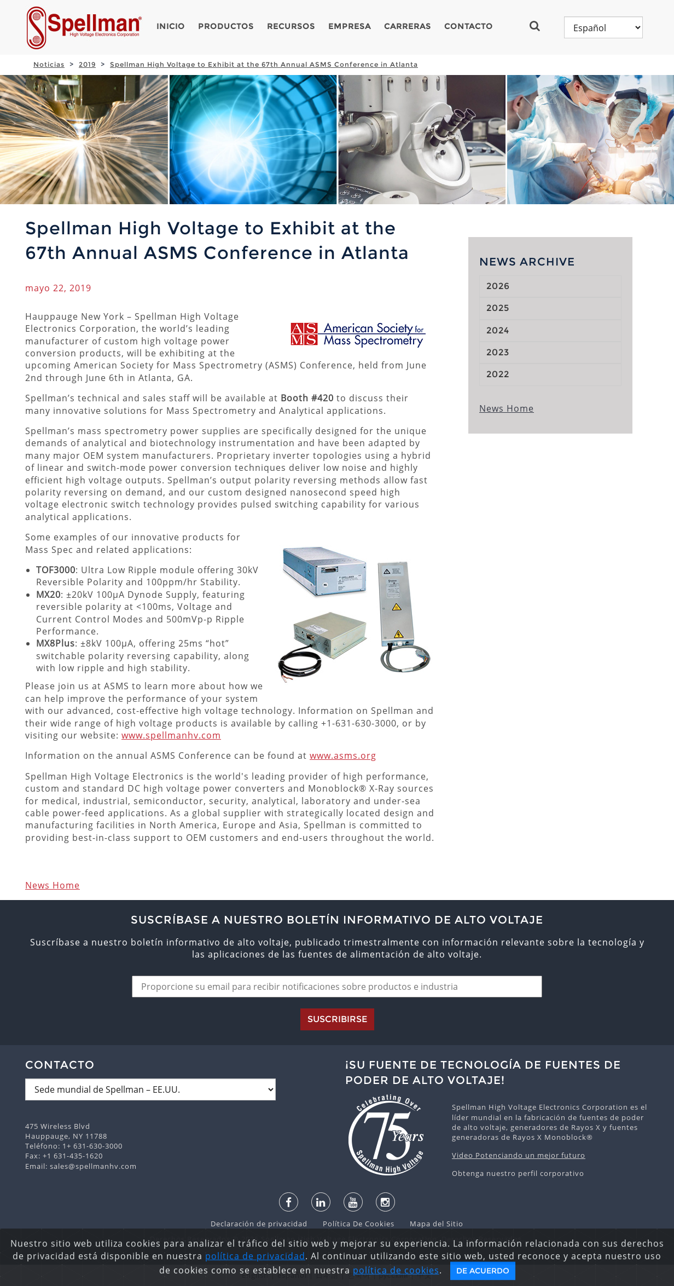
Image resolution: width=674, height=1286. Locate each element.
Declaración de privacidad (260, 1224)
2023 (497, 352)
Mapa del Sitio (430, 1224)
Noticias (49, 64)
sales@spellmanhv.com (93, 1166)
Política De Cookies (353, 1224)
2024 (497, 330)
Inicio (170, 26)
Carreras (407, 26)
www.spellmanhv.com (171, 735)
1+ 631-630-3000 (92, 1146)
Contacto (468, 26)
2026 (498, 286)
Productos (226, 26)
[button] (539, 25)
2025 (497, 308)
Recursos (291, 26)
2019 (87, 64)
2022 (497, 374)
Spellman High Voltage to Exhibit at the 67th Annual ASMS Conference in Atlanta (264, 64)
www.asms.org (343, 755)
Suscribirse (337, 1019)
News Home (52, 885)
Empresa (349, 26)
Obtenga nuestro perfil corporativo (518, 1173)
